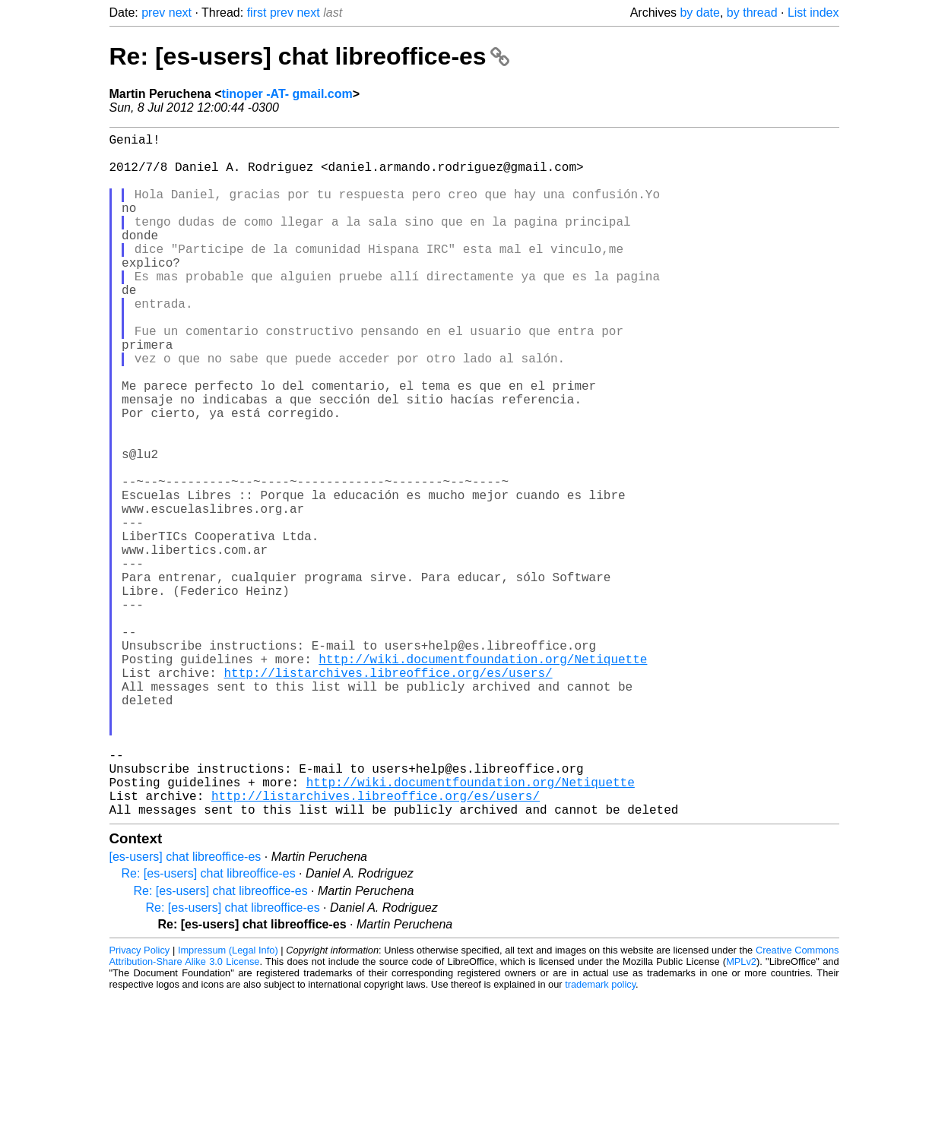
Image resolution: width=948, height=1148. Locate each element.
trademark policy (600, 1136)
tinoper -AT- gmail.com (287, 93)
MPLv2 (741, 1113)
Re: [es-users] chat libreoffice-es (309, 56)
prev (153, 12)
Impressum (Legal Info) (228, 1102)
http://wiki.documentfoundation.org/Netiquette (483, 777)
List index (813, 12)
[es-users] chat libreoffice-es (185, 1008)
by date (699, 12)
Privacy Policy (139, 1102)
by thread (752, 12)
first (257, 12)
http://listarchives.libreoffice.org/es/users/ (388, 794)
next (180, 12)
